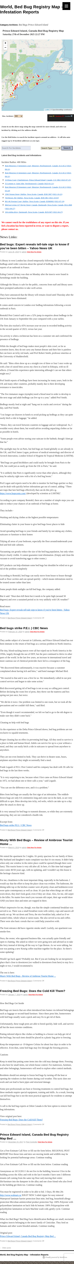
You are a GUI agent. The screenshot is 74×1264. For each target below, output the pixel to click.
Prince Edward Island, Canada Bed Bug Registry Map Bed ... (28, 1236)
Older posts (5, 1248)
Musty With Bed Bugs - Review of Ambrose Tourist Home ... (28, 976)
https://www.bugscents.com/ (13, 493)
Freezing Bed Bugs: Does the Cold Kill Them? (32, 991)
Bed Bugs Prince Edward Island (20, 618)
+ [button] (5, 43)
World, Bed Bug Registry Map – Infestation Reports (24, 1255)
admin (24, 252)
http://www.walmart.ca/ (11, 1195)
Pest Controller (31, 1142)
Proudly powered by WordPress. (56, 1257)
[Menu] (66, 6)
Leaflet (47, 110)
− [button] (5, 48)
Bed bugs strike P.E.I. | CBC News (24, 628)
